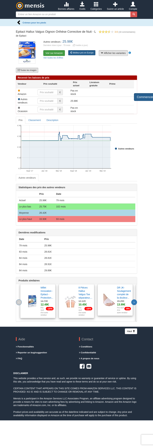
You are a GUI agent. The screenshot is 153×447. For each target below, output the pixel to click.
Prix (21, 120)
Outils (82, 6)
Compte (133, 6)
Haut (131, 331)
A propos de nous (89, 358)
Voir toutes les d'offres (53, 58)
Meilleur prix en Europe (82, 53)
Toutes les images (27, 70)
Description (52, 120)
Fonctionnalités (25, 346)
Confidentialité (87, 352)
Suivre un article (115, 6)
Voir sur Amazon (54, 53)
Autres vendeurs (27, 177)
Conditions (85, 346)
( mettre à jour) (80, 45)
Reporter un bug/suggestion (31, 352)
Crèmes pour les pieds (34, 22)
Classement (34, 120)
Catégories (96, 6)
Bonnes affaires (66, 6)
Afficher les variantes (113, 53)
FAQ (19, 358)
